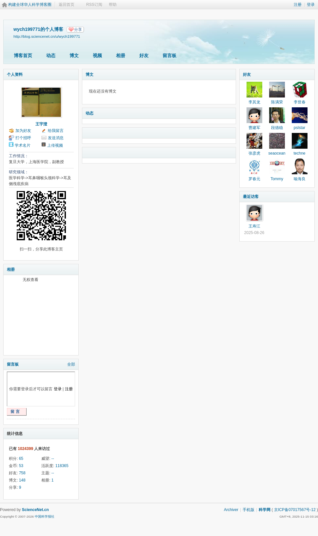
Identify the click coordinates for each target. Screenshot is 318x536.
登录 (311, 4)
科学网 (264, 509)
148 (22, 480)
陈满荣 (277, 102)
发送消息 (56, 138)
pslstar (299, 127)
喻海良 (300, 179)
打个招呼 (23, 138)
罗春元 (254, 179)
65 (21, 458)
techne (299, 153)
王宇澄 (41, 124)
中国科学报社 (44, 516)
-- (52, 458)
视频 (97, 55)
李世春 (300, 102)
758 (22, 473)
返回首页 (66, 4)
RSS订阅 (94, 4)
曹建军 (254, 127)
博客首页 (23, 55)
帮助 (113, 4)
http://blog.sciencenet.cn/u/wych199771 (46, 36)
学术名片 (22, 145)
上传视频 (55, 145)
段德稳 (277, 127)
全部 (71, 364)
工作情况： (19, 156)
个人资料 (15, 74)
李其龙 (254, 102)
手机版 (248, 509)
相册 (120, 55)
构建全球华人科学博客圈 (29, 4)
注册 (298, 4)
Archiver (231, 509)
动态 (50, 55)
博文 (74, 55)
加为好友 (23, 130)
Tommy (276, 179)
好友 (144, 55)
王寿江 (254, 226)
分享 (78, 29)
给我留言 (56, 130)
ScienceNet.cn (35, 509)
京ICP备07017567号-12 (295, 509)
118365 (62, 465)
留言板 (169, 55)
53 (21, 465)
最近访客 (251, 196)
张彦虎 (254, 153)
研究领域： (19, 172)
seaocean (276, 153)
